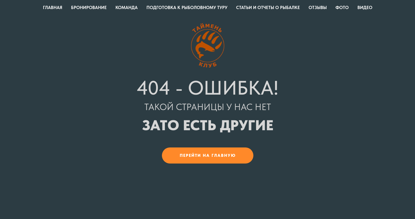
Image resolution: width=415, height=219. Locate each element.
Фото (342, 7)
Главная (52, 7)
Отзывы (318, 7)
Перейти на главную (208, 155)
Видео (364, 7)
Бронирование (89, 7)
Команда (126, 7)
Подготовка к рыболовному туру (186, 7)
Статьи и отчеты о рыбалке (268, 7)
